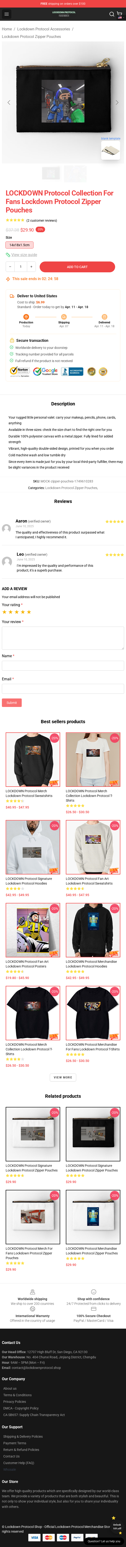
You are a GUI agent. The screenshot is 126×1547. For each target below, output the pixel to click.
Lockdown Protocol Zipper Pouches (31, 36)
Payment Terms (14, 1443)
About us (10, 1388)
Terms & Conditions (17, 1395)
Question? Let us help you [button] (104, 1541)
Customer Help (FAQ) (18, 1463)
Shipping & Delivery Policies (23, 1436)
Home (7, 29)
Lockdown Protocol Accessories (43, 29)
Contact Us (11, 1456)
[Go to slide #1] (50, 173)
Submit (12, 703)
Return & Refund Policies (21, 1450)
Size (9, 237)
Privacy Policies (14, 1402)
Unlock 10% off (117, 1526)
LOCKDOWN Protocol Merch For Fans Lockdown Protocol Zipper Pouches (29, 1253)
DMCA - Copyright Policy (21, 1408)
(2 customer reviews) (41, 220)
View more (63, 1077)
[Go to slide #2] (75, 173)
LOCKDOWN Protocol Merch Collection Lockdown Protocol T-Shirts (89, 795)
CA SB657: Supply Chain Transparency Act (34, 1415)
